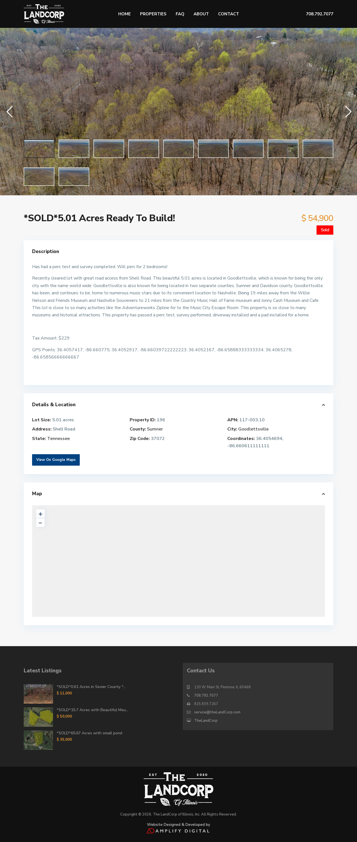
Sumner (155, 429)
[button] (9, 111)
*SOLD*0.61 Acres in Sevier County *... (91, 686)
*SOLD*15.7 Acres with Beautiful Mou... (92, 710)
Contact (228, 14)
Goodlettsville (253, 429)
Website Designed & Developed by (178, 827)
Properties (153, 14)
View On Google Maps (56, 459)
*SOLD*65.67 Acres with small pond (89, 733)
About (201, 14)
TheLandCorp (206, 720)
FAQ (180, 14)
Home (124, 14)
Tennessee (58, 439)
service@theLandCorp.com (217, 712)
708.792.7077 (206, 695)
